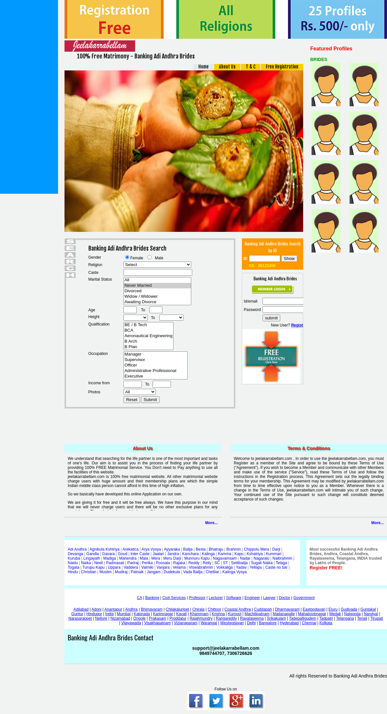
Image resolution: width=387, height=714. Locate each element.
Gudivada (349, 609)
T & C (250, 66)
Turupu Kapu (94, 567)
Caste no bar (276, 567)
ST (225, 563)
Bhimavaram (152, 609)
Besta (201, 549)
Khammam (199, 614)
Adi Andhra (77, 549)
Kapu (238, 554)
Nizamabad (120, 618)
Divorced (157, 291)
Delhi (251, 623)
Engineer (252, 597)
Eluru (333, 609)
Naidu (73, 563)
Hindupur (94, 614)
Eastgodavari (314, 609)
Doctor (284, 597)
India (109, 614)
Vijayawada (131, 623)
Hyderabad (289, 623)
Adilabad (81, 609)
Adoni (97, 609)
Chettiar (212, 572)
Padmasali (115, 563)
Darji (276, 549)
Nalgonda (352, 614)
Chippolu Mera (256, 549)
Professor (197, 597)
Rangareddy (226, 618)
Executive (155, 376)
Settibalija (239, 563)
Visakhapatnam (157, 623)
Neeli (98, 563)
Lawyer (269, 597)
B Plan (148, 347)
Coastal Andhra (237, 609)
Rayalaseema (251, 618)
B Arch (148, 341)
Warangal (209, 623)
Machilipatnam (256, 614)
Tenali (362, 618)
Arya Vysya (151, 549)
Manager (155, 354)
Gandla (92, 554)
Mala (144, 558)
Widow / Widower (157, 296)
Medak (335, 614)
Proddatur (177, 618)
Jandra (173, 554)
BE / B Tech (148, 325)
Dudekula (172, 572)
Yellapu (256, 567)
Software (233, 597)
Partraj (133, 563)
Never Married (157, 285)
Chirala (198, 609)
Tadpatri (326, 618)
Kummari (274, 554)
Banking (152, 597)
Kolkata (325, 623)
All (157, 280)
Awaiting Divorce (157, 302)
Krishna (218, 614)
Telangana (345, 618)
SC (217, 563)
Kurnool (234, 614)
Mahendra (128, 558)
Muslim (105, 572)
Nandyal (371, 614)
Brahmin (233, 549)
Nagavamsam (225, 558)
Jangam (154, 572)
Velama (179, 567)
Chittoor (214, 609)
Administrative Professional (155, 371)
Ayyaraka (172, 549)
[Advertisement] (29, 97)
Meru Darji (172, 558)
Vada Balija (193, 572)
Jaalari (158, 554)
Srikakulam (276, 618)
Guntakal (368, 609)
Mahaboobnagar (312, 614)
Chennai (309, 623)
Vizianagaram (185, 623)
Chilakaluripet (177, 609)
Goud (122, 554)
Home (203, 66)
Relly (207, 563)
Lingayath (92, 558)
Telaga (281, 563)
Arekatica (131, 549)
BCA (148, 330)
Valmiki (147, 567)
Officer (155, 365)
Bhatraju (216, 549)
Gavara (108, 554)
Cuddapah (263, 609)
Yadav (241, 567)
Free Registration (282, 66)
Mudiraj (121, 572)
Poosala (163, 563)
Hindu (73, 572)
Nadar (245, 558)
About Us (227, 66)
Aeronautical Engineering (148, 336)
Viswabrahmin (201, 567)
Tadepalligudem (302, 618)
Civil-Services (174, 597)
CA (139, 597)
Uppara (114, 567)
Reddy (194, 563)
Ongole (139, 618)
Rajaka (179, 563)
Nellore (101, 618)
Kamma (224, 554)
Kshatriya (255, 554)
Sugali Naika (262, 563)
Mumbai (124, 614)
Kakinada (142, 614)
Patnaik (137, 572)
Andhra (131, 609)
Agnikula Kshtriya (105, 549)
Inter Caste (140, 554)
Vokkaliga (224, 567)
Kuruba (74, 558)
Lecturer (216, 597)
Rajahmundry (201, 618)
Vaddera (131, 567)
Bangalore (268, 623)
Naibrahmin (282, 558)
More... (211, 523)
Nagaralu (261, 558)
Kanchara (190, 554)
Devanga (75, 554)
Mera (155, 558)
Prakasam (157, 618)
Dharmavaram (287, 609)
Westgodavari (232, 623)
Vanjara (162, 567)
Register (299, 325)
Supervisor (155, 360)
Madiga (109, 558)
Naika (86, 563)
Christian (88, 572)
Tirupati (376, 618)
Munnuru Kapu (197, 558)
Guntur (77, 614)
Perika (147, 563)
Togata (73, 567)
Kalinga (208, 554)
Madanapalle (284, 614)
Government (304, 597)
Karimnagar (163, 614)
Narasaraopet (80, 618)
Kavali (181, 614)
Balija (188, 549)
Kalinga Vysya (235, 572)
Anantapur (113, 609)
